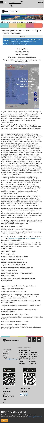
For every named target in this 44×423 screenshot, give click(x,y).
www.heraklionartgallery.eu (33, 238)
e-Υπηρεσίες (34, 354)
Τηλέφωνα (34, 352)
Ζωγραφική (31, 22)
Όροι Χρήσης (7, 391)
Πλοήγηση (6, 396)
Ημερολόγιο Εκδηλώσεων (18, 22)
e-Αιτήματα (34, 356)
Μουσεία (33, 363)
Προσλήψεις (22, 356)
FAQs (4, 399)
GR (1, 2)
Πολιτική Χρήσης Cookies (35, 417)
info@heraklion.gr (11, 359)
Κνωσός (33, 361)
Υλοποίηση (23, 391)
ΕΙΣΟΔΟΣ (40, 2)
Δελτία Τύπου (23, 350)
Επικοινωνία (6, 388)
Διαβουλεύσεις (23, 358)
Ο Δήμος (21, 361)
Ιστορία (33, 360)
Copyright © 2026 (25, 388)
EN (5, 2)
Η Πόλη (33, 358)
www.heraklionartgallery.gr (16, 238)
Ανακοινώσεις (23, 352)
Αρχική (6, 22)
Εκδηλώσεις (22, 360)
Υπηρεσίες (22, 363)
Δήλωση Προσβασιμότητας (8, 394)
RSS (4, 402)
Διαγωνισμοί (23, 354)
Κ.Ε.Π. (32, 350)
